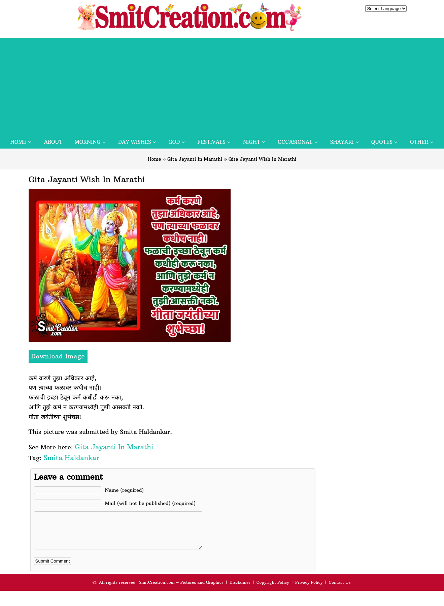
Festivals (211, 142)
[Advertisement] (222, 85)
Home (18, 142)
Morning (87, 142)
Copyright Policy (273, 589)
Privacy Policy (309, 589)
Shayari (342, 142)
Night (251, 142)
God (174, 142)
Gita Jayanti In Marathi (194, 159)
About (53, 142)
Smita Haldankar (71, 457)
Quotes (381, 142)
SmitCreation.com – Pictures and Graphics (181, 589)
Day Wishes (134, 142)
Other (419, 142)
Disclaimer (240, 589)
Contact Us (339, 589)
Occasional (295, 142)
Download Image (58, 356)
